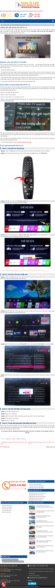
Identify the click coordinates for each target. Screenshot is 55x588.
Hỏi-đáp (11, 559)
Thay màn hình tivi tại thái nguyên (36, 486)
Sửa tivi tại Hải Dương (34, 575)
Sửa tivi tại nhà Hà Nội (7, 507)
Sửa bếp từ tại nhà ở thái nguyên (36, 487)
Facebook (6, 439)
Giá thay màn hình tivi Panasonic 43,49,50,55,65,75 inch (43, 516)
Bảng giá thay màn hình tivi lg (35, 500)
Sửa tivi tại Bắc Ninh (6, 510)
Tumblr (16, 439)
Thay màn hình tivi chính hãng (24, 11)
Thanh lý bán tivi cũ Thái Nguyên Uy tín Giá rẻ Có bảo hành (45, 546)
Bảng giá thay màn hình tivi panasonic (37, 493)
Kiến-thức (16, 559)
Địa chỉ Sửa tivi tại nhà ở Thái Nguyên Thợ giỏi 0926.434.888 (44, 536)
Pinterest (20, 439)
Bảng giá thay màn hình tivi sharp (36, 498)
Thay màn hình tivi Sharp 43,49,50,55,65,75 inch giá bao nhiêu (44, 531)
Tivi (12, 25)
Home (2, 25)
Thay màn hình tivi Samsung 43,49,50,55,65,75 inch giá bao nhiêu (44, 506)
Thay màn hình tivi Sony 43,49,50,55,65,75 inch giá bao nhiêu (44, 521)
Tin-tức (9, 25)
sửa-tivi (5, 25)
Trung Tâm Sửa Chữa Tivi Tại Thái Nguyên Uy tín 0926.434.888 (24, 586)
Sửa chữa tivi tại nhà (11, 11)
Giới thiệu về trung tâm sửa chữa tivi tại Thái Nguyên (41, 569)
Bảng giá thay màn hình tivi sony (36, 495)
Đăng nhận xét (50, 447)
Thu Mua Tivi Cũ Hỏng (37, 11)
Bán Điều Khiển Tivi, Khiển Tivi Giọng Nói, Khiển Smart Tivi (44, 551)
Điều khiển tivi (5, 559)
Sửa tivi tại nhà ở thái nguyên (35, 484)
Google (12, 439)
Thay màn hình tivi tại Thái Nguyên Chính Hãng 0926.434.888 (44, 541)
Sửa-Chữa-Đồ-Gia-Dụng (7, 561)
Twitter (2, 439)
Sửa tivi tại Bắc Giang (7, 509)
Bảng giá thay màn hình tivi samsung (37, 496)
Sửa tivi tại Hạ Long (6, 512)
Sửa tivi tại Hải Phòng (7, 505)
